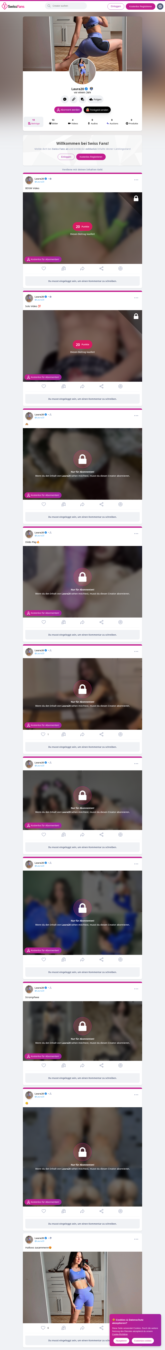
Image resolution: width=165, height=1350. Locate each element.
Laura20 (43, 178)
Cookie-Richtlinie (120, 1334)
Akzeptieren (121, 1341)
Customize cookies (142, 1341)
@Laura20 (39, 181)
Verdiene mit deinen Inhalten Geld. (82, 169)
